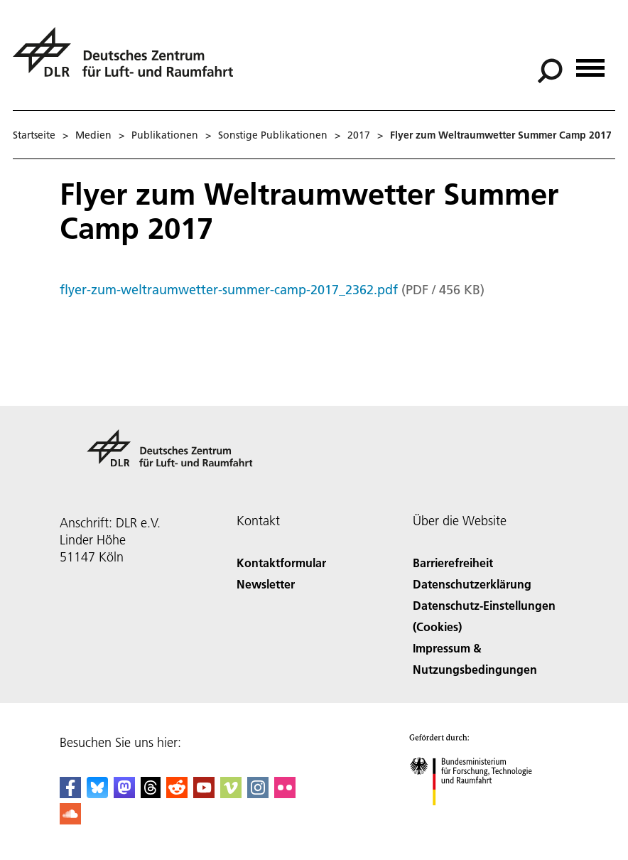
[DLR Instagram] (258, 793)
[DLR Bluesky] (97, 793)
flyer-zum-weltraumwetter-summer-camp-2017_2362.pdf (229, 289)
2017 (358, 135)
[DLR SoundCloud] (70, 820)
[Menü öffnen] (590, 63)
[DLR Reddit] (177, 793)
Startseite (34, 135)
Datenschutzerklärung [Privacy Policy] (472, 583)
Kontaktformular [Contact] (281, 562)
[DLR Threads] (151, 793)
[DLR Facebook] (70, 793)
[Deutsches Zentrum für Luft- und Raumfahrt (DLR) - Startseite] (128, 60)
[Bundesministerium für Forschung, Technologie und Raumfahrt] (478, 818)
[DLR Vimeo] (231, 793)
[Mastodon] (124, 793)
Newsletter (266, 583)
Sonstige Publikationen (272, 135)
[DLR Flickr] (285, 793)
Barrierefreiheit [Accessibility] (453, 562)
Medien (93, 135)
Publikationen (164, 135)
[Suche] (550, 71)
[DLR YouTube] (204, 793)
